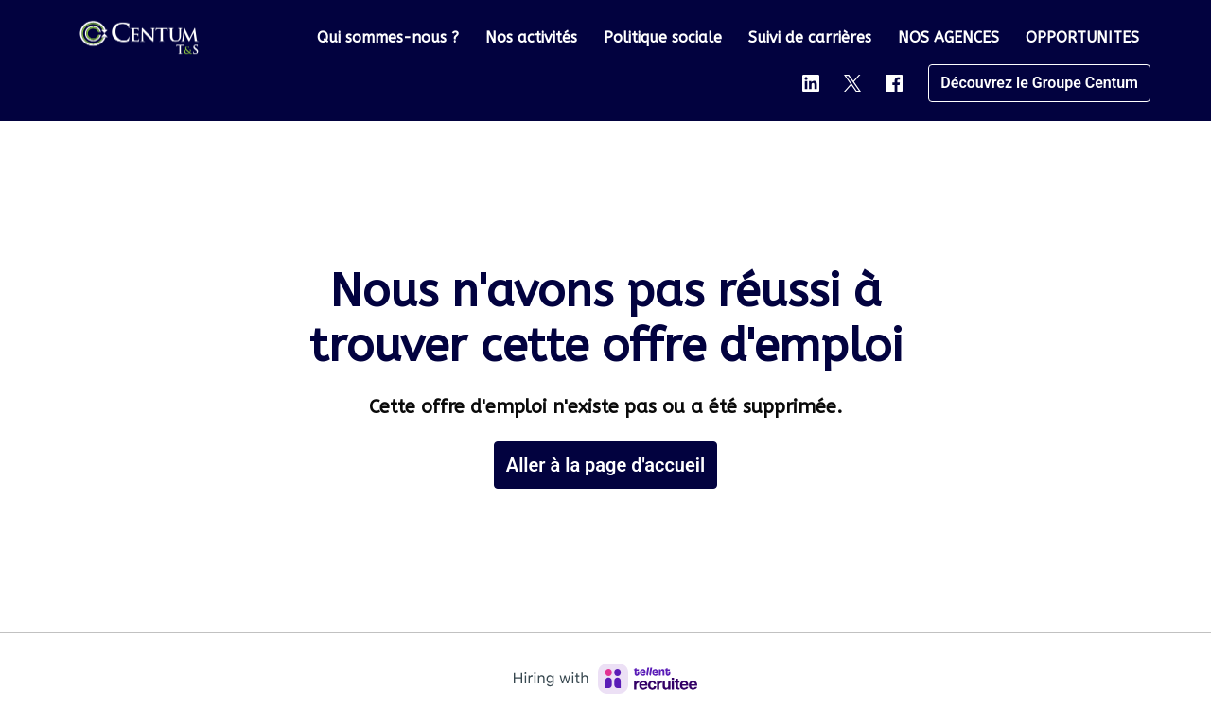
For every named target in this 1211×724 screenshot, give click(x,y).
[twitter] (852, 83)
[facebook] (894, 83)
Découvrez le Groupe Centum (1039, 83)
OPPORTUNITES (1082, 37)
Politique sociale (663, 37)
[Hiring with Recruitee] (605, 679)
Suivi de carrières (809, 37)
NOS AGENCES (948, 37)
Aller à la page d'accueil (605, 465)
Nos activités (531, 37)
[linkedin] (811, 83)
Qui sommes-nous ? (388, 37)
